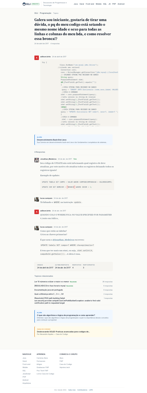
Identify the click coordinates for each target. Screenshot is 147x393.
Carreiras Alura (42, 358)
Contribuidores (82, 390)
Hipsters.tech (65, 367)
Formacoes (41, 361)
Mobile (98, 4)
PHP (114, 4)
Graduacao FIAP (43, 367)
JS (109, 4)
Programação (45, 13)
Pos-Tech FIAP (42, 371)
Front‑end (90, 4)
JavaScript (26, 374)
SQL (105, 4)
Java (76, 4)
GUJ (36, 13)
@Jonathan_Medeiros (63, 239)
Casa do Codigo (66, 364)
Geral (82, 4)
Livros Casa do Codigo (45, 374)
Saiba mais (72, 390)
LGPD (91, 390)
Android (121, 4)
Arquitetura (27, 383)
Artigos (39, 364)
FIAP (61, 361)
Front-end (26, 364)
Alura (61, 358)
